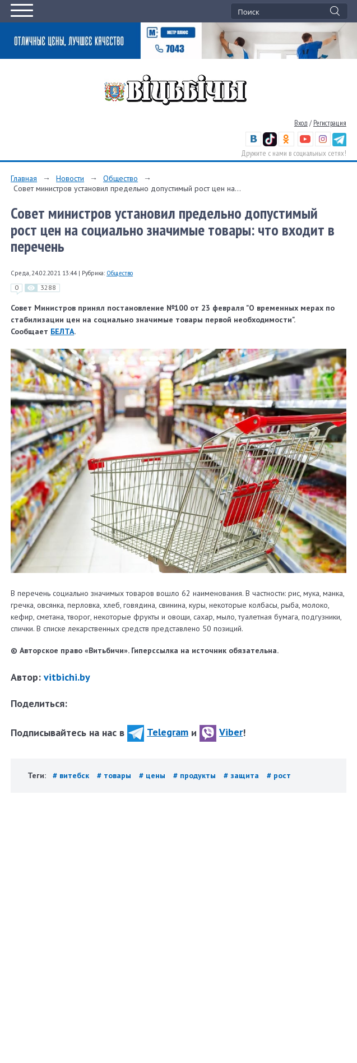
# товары (115, 775)
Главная (24, 178)
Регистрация (329, 123)
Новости (70, 178)
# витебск (72, 775)
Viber (221, 731)
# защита (242, 775)
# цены (153, 775)
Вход (301, 123)
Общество (120, 178)
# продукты (195, 775)
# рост (279, 775)
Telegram (157, 731)
